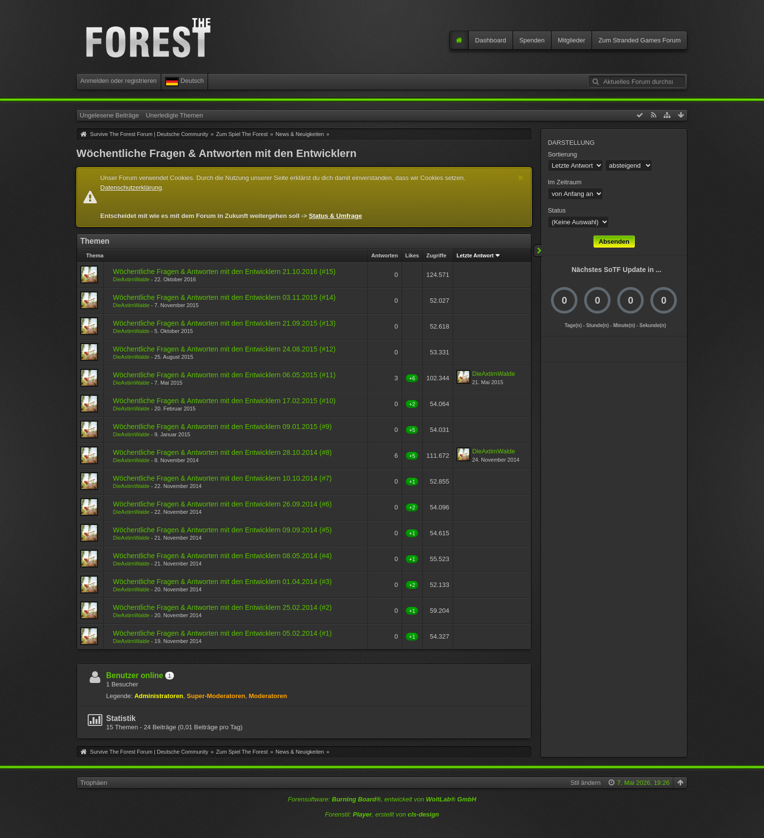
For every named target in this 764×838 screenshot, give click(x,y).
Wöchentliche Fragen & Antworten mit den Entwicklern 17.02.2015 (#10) (224, 401)
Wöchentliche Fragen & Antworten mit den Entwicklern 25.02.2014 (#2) (222, 607)
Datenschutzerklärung (131, 187)
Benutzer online (134, 675)
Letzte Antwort (475, 255)
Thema (95, 255)
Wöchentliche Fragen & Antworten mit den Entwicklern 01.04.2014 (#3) (222, 581)
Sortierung (562, 154)
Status (557, 210)
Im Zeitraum (564, 182)
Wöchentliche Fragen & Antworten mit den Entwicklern (216, 153)
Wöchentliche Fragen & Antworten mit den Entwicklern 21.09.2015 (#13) (224, 323)
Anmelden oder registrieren (118, 80)
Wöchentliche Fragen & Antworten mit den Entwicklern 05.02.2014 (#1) (222, 633)
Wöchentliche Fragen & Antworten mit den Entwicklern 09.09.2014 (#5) (222, 530)
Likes (412, 255)
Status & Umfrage (335, 215)
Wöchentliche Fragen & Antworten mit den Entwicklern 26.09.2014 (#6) (222, 504)
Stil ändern (586, 782)
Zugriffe (436, 255)
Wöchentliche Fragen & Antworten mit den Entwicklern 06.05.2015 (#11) (224, 375)
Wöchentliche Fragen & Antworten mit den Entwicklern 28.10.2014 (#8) (222, 452)
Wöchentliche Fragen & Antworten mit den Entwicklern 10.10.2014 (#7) (222, 478)
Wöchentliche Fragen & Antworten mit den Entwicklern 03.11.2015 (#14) (224, 297)
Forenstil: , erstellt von (382, 814)
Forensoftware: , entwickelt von (382, 799)
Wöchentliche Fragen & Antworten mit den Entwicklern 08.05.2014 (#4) (222, 556)
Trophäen (93, 782)
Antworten (384, 255)
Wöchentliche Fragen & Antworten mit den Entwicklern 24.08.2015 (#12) (224, 349)
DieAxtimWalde (131, 279)
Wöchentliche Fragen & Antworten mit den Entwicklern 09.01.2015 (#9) (222, 426)
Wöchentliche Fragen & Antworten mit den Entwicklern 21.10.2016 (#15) (224, 271)
